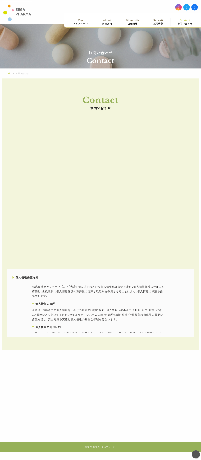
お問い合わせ (184, 22)
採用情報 (158, 22)
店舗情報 (132, 22)
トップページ (80, 22)
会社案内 (107, 22)
